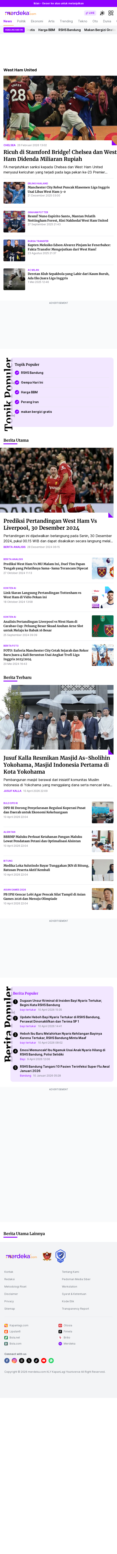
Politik (21, 21)
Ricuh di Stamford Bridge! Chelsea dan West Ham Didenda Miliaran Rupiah (60, 155)
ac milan (33, 270)
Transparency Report (75, 1308)
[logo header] (20, 13)
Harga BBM (48, 30)
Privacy (9, 1301)
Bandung (25, 1075)
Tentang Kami (70, 1271)
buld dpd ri (10, 803)
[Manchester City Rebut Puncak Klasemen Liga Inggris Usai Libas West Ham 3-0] (14, 193)
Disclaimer (11, 1294)
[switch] (90, 13)
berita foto (11, 645)
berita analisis (14, 547)
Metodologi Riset (15, 1286)
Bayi (22, 1059)
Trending (66, 21)
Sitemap (9, 1308)
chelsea (9, 145)
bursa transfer (38, 241)
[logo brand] (47, 1256)
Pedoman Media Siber (76, 1279)
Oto (95, 21)
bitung (8, 861)
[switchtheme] (102, 13)
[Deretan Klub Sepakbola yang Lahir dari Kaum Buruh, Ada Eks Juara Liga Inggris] (14, 279)
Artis (51, 21)
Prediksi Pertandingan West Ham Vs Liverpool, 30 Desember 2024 (50, 524)
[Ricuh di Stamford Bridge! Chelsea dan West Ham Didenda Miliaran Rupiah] (60, 110)
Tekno (82, 21)
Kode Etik (68, 1301)
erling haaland (38, 183)
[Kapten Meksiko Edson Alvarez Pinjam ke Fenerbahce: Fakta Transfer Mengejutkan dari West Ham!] (14, 250)
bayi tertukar (28, 1009)
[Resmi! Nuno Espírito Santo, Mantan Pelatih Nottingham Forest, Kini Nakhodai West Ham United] (14, 221)
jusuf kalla (12, 791)
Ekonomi (37, 21)
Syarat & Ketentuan (74, 1294)
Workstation (69, 1286)
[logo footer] (21, 1256)
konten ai (9, 588)
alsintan (9, 832)
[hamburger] (111, 13)
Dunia (107, 21)
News (7, 21)
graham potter (38, 212)
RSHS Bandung (71, 30)
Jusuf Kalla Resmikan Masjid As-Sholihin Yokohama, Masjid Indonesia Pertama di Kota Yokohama (56, 765)
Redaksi (9, 1279)
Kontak (8, 1271)
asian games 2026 (14, 889)
